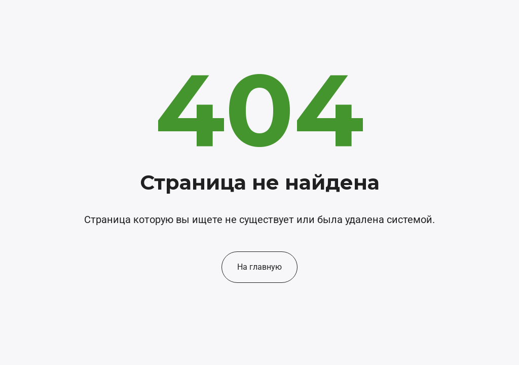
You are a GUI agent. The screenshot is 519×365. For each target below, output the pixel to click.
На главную (259, 267)
